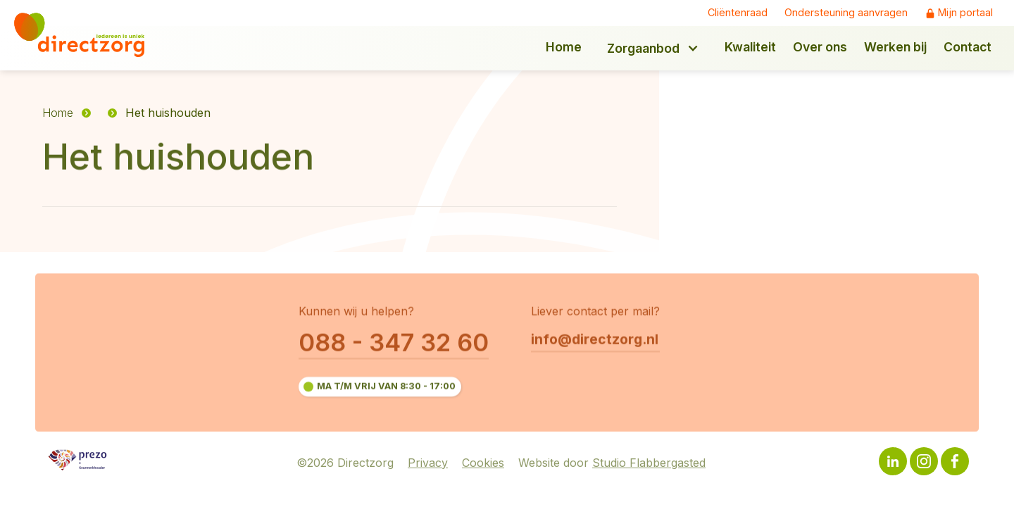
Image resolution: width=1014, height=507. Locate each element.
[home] (89, 35)
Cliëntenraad (738, 13)
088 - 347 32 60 (394, 342)
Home (57, 113)
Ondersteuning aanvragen (846, 13)
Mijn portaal (965, 13)
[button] (653, 48)
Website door (612, 463)
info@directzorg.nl (594, 339)
